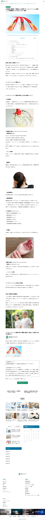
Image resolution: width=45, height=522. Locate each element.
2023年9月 (8, 457)
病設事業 (26, 491)
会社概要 (4, 484)
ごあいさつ (5, 482)
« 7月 (24, 443)
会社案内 (4, 480)
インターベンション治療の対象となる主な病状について (20, 44)
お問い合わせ (5, 507)
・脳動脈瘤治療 (15, 50)
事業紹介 (26, 480)
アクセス (4, 491)
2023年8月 (8, 460)
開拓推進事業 (27, 495)
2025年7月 (8, 453)
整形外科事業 (27, 484)
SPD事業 (26, 493)
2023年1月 (8, 464)
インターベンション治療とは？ (16, 42)
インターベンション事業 (29, 486)
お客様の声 (5, 488)
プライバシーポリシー (7, 493)
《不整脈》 (14, 51)
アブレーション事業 (28, 488)
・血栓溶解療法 (15, 49)
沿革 (3, 486)
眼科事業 (26, 489)
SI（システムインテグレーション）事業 (32, 496)
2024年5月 (8, 455)
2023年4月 (8, 462)
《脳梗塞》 (14, 48)
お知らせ (4, 500)
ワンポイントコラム (6, 502)
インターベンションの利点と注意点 (17, 55)
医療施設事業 (27, 482)
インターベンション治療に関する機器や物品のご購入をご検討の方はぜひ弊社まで (23, 59)
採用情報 (4, 504)
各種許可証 (5, 489)
